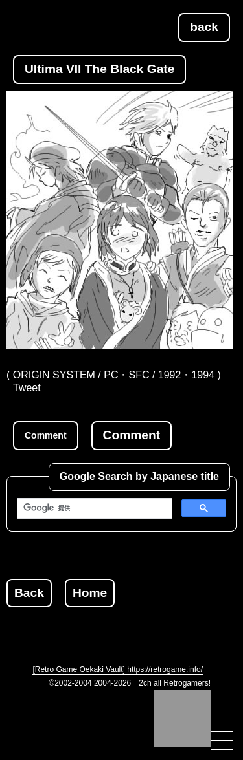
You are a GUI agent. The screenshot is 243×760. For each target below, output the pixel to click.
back (204, 27)
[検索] (93, 508)
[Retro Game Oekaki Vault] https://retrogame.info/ (117, 669)
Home (90, 593)
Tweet (27, 387)
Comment (131, 435)
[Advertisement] (124, 623)
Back (29, 593)
